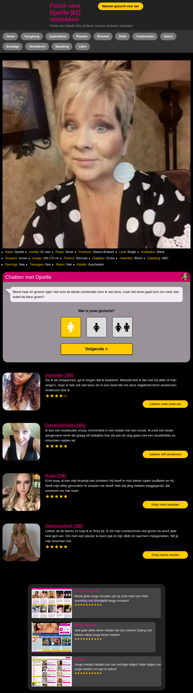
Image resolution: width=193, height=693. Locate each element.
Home (10, 36)
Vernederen (37, 46)
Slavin (168, 36)
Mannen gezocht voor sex (120, 6)
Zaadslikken (58, 36)
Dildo (122, 36)
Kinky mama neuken (165, 555)
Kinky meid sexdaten (165, 504)
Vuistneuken (145, 36)
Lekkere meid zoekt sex (165, 404)
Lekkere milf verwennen (165, 454)
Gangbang (31, 36)
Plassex (81, 36)
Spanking (62, 46)
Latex (82, 46)
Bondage (12, 46)
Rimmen (103, 36)
